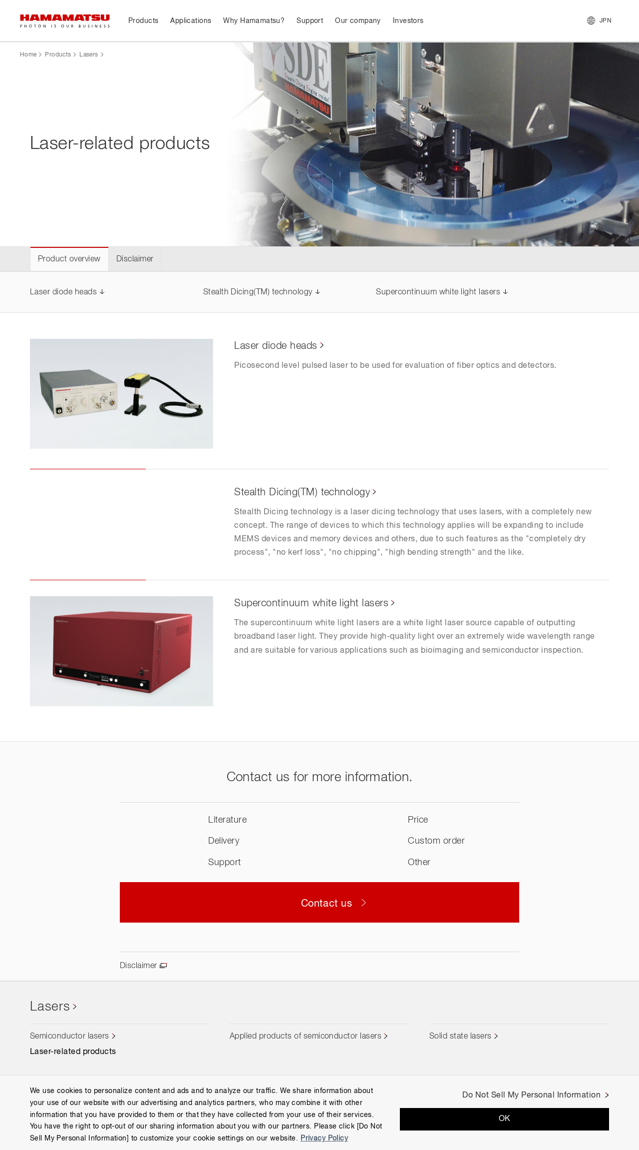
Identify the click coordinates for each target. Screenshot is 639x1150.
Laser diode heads (63, 292)
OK (505, 1119)
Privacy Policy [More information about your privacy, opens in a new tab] (324, 1138)
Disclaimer (135, 259)
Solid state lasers (460, 1037)
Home (28, 55)
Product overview (69, 259)
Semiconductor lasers (69, 1037)
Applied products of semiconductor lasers (305, 1037)
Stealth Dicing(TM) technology (258, 292)
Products (58, 55)
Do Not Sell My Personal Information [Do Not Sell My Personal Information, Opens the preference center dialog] (531, 1096)
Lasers (88, 55)
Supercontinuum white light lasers (438, 292)
